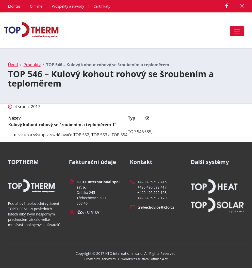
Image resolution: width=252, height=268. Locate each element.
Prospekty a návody (68, 6)
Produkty (32, 65)
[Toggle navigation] (237, 31)
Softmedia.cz (158, 259)
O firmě (36, 6)
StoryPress (107, 259)
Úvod (13, 65)
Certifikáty (101, 6)
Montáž (14, 6)
